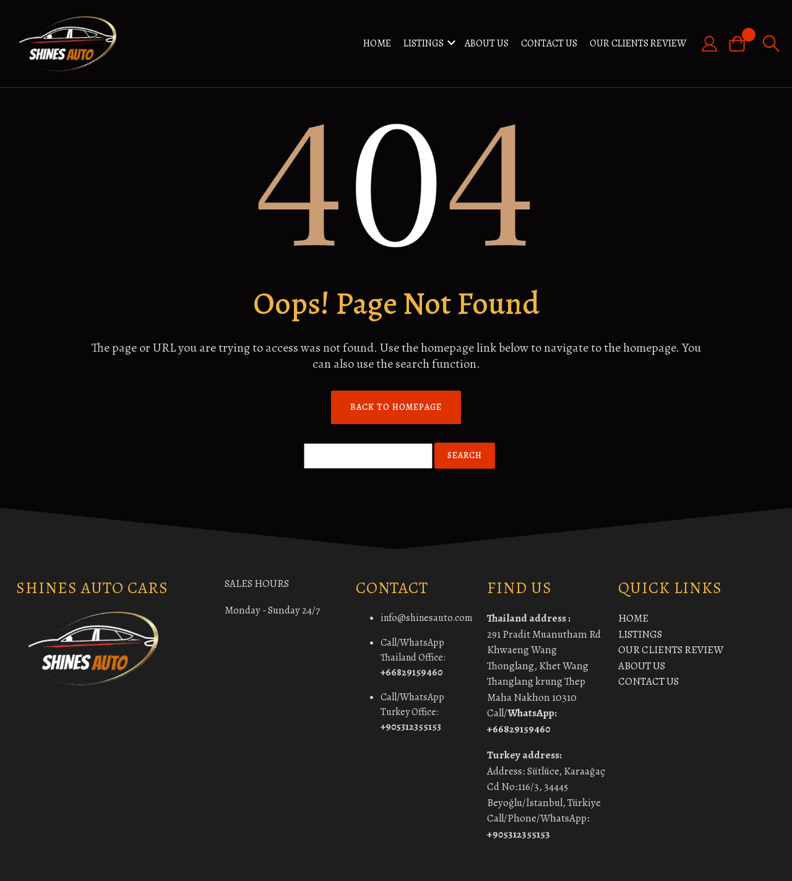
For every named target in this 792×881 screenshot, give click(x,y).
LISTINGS (423, 43)
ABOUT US (487, 43)
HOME (377, 43)
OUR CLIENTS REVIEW (638, 43)
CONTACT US (549, 43)
